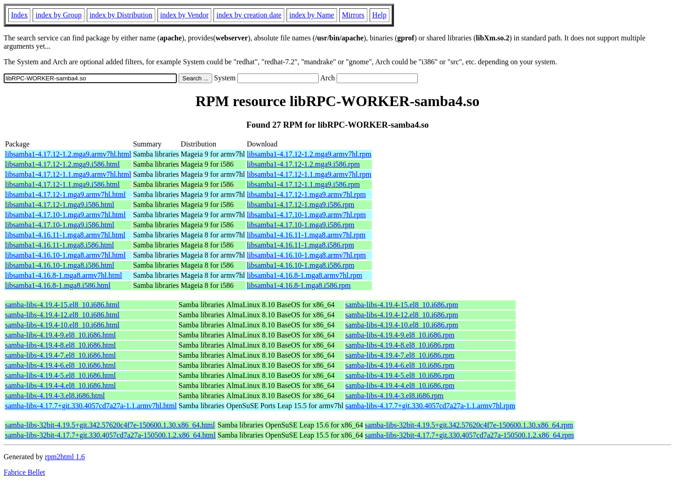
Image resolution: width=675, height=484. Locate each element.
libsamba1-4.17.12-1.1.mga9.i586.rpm (303, 184)
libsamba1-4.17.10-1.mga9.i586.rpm (300, 225)
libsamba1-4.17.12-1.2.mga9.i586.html (62, 164)
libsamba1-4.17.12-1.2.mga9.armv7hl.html (68, 154)
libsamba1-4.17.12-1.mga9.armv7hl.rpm (306, 194)
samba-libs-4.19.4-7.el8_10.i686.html (60, 355)
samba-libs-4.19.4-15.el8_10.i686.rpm (401, 305)
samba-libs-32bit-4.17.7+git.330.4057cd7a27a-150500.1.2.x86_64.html (110, 435)
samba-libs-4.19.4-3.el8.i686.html (55, 396)
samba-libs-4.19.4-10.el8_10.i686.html (62, 325)
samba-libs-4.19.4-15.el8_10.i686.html (62, 305)
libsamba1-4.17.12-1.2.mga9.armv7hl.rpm (309, 154)
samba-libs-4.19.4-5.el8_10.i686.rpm (400, 375)
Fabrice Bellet (24, 472)
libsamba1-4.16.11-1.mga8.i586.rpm (300, 245)
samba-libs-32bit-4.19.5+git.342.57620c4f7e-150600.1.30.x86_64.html (110, 425)
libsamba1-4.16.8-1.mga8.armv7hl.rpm (304, 275)
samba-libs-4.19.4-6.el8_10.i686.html (60, 365)
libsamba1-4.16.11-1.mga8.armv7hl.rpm (306, 235)
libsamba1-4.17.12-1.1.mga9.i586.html (62, 184)
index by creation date (248, 15)
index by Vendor (184, 15)
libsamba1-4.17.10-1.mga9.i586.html (59, 225)
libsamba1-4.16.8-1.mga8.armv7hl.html (63, 275)
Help (379, 15)
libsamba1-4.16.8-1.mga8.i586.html (58, 285)
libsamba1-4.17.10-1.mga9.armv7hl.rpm (306, 215)
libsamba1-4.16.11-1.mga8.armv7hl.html (65, 235)
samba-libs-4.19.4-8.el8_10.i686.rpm (400, 345)
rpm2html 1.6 (65, 457)
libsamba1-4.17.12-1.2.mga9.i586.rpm (303, 164)
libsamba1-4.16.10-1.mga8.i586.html (59, 265)
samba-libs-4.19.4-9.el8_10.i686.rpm (400, 335)
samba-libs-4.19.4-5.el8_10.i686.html (60, 375)
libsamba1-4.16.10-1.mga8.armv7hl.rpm (306, 255)
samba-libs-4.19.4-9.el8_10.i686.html (60, 335)
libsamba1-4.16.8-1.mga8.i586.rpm (299, 285)
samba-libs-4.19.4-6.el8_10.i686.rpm (400, 365)
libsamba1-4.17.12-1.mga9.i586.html (59, 204)
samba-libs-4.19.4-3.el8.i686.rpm (394, 396)
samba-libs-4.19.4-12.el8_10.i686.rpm (401, 315)
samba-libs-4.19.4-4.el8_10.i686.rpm (400, 385)
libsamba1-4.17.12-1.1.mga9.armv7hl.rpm (309, 174)
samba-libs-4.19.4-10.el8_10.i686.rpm (401, 325)
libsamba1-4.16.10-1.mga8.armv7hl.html (65, 255)
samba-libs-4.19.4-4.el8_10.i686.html (60, 385)
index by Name (311, 15)
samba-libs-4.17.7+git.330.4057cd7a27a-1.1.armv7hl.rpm (430, 406)
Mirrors (353, 15)
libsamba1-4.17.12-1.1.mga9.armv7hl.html (68, 174)
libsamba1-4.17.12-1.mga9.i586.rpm (300, 204)
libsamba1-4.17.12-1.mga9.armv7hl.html (65, 194)
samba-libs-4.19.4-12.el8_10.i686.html (62, 315)
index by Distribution (121, 15)
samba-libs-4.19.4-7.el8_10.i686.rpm (400, 355)
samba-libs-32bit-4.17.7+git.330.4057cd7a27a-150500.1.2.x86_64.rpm (469, 435)
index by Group (58, 15)
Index (19, 15)
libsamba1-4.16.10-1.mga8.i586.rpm (300, 265)
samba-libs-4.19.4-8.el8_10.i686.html (60, 345)
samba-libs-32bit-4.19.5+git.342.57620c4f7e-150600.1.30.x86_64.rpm (469, 425)
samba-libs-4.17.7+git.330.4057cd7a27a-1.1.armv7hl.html (91, 406)
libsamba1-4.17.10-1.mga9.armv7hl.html (65, 215)
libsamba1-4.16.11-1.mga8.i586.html (59, 245)
